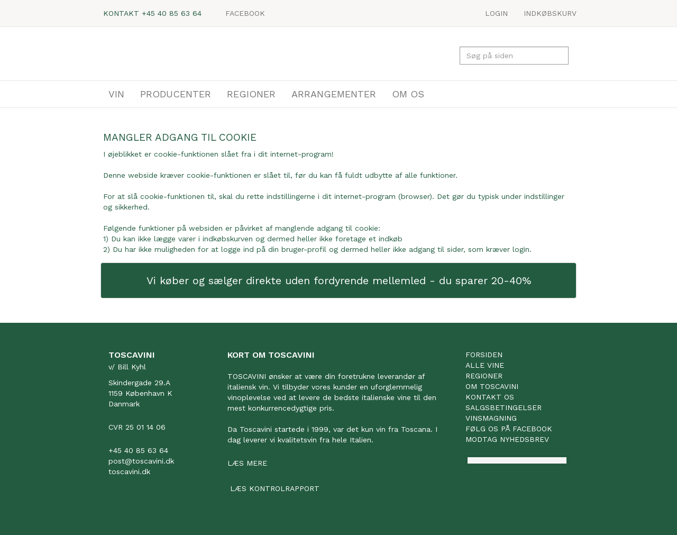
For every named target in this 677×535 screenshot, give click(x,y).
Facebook (245, 13)
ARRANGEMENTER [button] (333, 93)
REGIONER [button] (251, 93)
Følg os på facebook (508, 428)
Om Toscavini (491, 386)
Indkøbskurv (550, 13)
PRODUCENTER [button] (175, 93)
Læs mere (247, 463)
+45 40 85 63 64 (172, 13)
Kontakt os (489, 397)
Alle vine (484, 365)
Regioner (483, 375)
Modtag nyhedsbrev (507, 439)
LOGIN (496, 13)
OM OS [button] (408, 93)
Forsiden (483, 354)
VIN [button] (116, 93)
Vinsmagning (491, 418)
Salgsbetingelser (503, 407)
